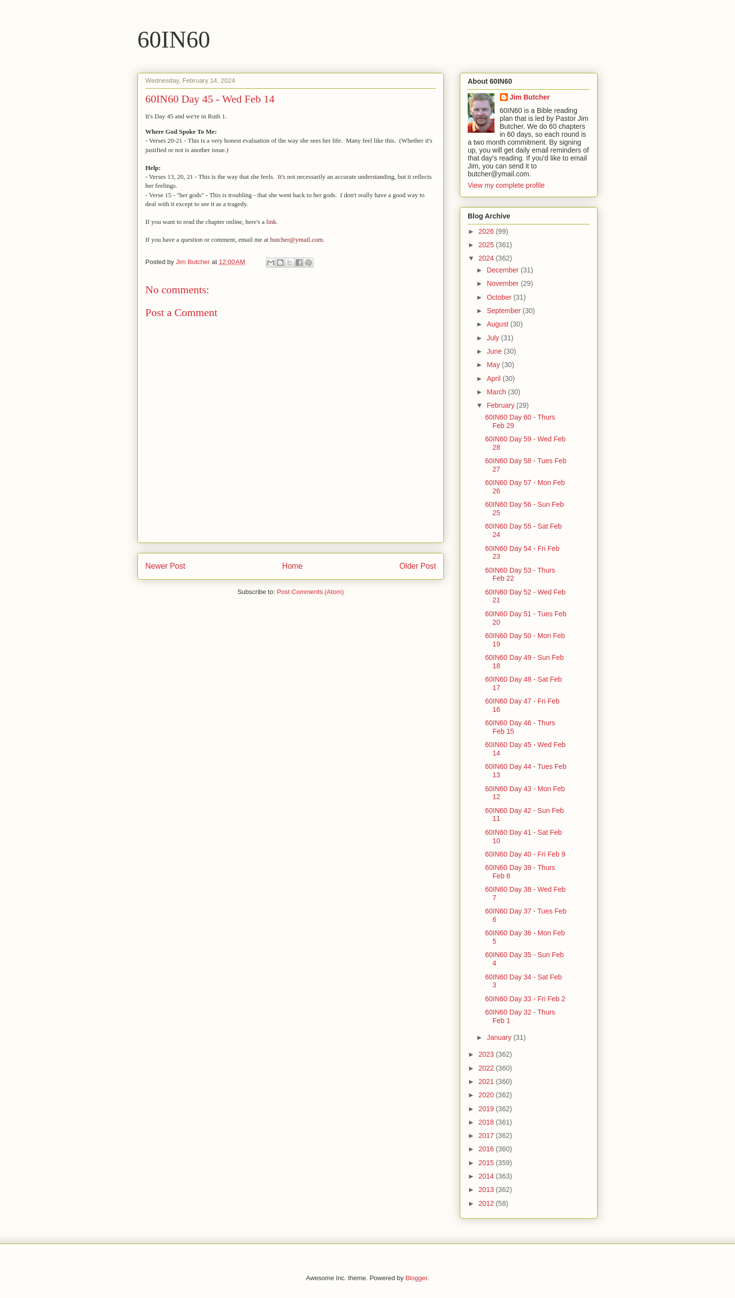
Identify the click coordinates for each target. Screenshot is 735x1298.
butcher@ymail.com (296, 239)
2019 (487, 1109)
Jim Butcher (530, 97)
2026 (487, 231)
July (494, 338)
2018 (487, 1122)
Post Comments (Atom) (310, 591)
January (500, 1037)
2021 (487, 1081)
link (271, 221)
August (498, 324)
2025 (487, 245)
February (501, 405)
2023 (487, 1054)
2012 (487, 1203)
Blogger (416, 1278)
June (495, 351)
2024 (487, 258)
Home (292, 566)
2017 (487, 1135)
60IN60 (173, 39)
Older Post (417, 566)
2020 (487, 1095)
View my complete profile (506, 185)
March (497, 392)
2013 (487, 1189)
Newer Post (165, 566)
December (503, 270)
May (494, 365)
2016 (487, 1149)
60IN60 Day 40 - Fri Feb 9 (525, 854)
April (494, 378)
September (504, 311)
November (503, 283)
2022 (487, 1068)
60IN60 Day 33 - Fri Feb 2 (525, 999)
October (500, 297)
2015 (487, 1163)
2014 (487, 1176)
